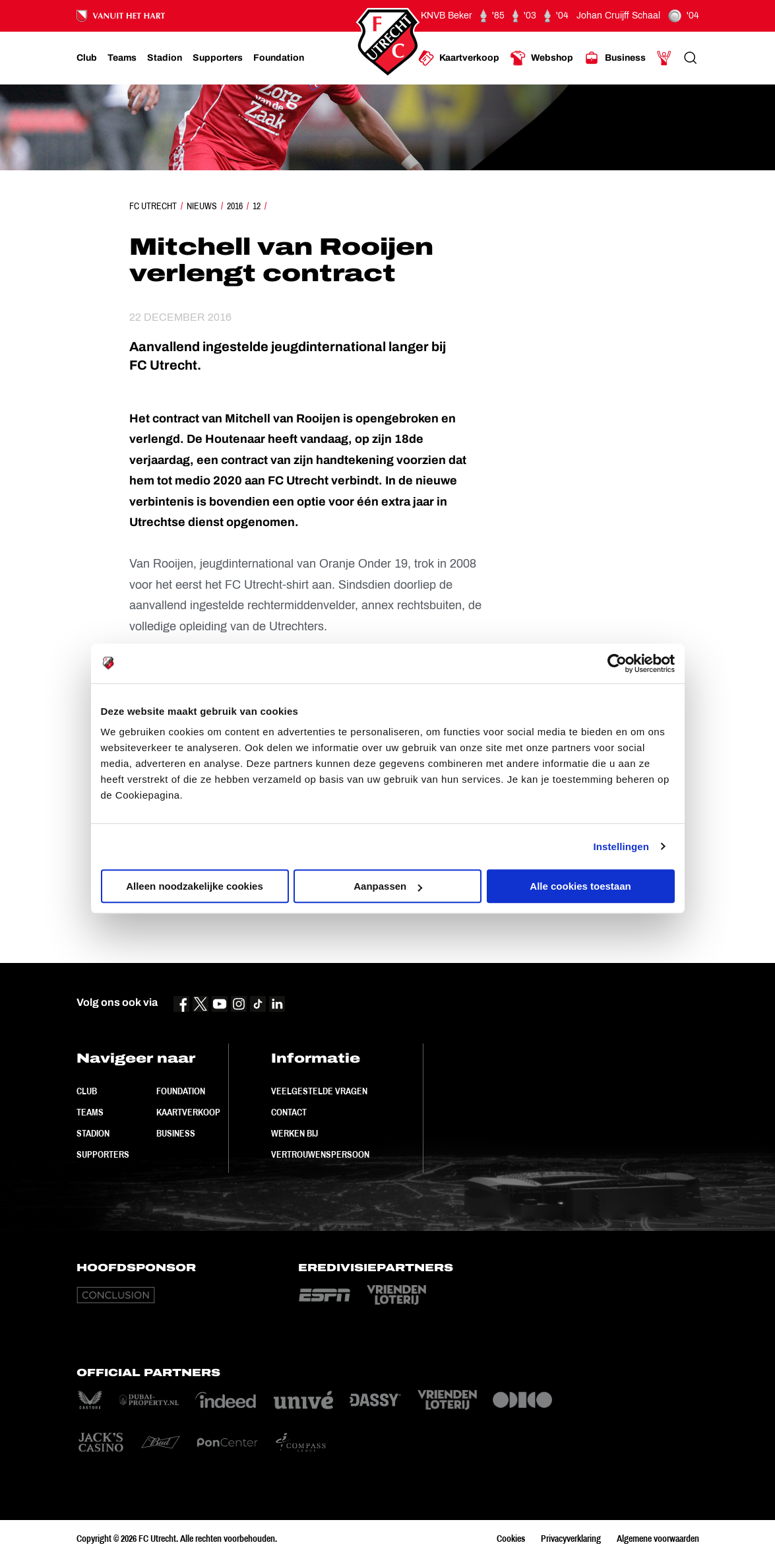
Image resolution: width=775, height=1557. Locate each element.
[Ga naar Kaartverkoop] (458, 58)
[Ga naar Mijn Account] (664, 58)
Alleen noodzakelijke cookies (194, 886)
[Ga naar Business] (615, 58)
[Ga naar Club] (87, 58)
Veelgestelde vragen (319, 1091)
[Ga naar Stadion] (164, 58)
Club (87, 1091)
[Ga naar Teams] (122, 58)
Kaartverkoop (188, 1112)
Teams (90, 1112)
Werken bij (294, 1133)
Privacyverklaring (571, 1538)
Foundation (180, 1091)
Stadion (93, 1133)
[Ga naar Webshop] (541, 58)
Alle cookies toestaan (580, 886)
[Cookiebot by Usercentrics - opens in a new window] (617, 663)
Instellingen (622, 846)
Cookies (511, 1538)
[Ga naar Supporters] (218, 58)
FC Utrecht (153, 206)
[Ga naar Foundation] (278, 58)
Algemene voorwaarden (658, 1538)
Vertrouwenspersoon (320, 1154)
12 (257, 206)
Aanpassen (388, 886)
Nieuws (202, 206)
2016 (235, 206)
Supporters (103, 1154)
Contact (289, 1112)
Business (175, 1133)
